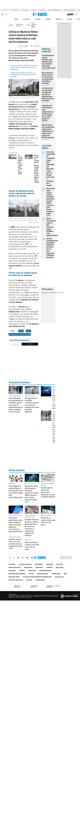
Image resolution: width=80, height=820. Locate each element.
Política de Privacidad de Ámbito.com (37, 577)
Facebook (13, 557)
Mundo (22, 571)
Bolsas (49, 292)
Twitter (9, 557)
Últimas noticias (25, 564)
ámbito (11, 25)
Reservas (33, 10)
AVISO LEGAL (59, 577)
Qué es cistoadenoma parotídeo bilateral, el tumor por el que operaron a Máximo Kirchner (52, 247)
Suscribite (30, 344)
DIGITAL (18, 586)
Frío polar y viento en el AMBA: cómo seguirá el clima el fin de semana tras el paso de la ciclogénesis (24, 67)
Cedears (61, 292)
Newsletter (65, 557)
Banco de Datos (15, 567)
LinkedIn (22, 557)
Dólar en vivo (15, 10)
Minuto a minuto (30, 483)
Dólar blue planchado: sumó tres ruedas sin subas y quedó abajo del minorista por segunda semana (15, 525)
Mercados (28, 567)
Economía (26, 19)
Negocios (59, 19)
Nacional (12, 571)
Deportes (32, 571)
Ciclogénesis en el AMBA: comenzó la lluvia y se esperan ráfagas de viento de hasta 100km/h (32, 405)
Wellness (59, 567)
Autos (31, 574)
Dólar (16, 19)
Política (48, 19)
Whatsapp (32, 557)
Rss (65, 574)
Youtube (27, 557)
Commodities (55, 292)
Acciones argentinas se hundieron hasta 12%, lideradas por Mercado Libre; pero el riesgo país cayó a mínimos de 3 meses (50, 168)
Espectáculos (42, 574)
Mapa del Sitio (14, 577)
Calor (28, 331)
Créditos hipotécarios (69, 10)
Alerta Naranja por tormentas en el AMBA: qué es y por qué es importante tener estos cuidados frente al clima (16, 405)
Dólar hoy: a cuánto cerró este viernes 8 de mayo (48, 521)
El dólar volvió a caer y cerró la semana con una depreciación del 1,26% (15, 543)
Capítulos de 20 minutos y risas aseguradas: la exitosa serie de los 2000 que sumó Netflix (48, 112)
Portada (12, 564)
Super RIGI (42, 10)
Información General (20, 25)
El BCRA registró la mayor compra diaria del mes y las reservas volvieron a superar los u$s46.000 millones (31, 527)
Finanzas (38, 19)
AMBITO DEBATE (53, 586)
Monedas (44, 292)
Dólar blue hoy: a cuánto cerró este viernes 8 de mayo (32, 545)
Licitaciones (40, 580)
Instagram (18, 557)
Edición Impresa (45, 571)
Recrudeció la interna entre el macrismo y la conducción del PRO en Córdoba (47, 78)
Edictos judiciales (16, 580)
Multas (29, 580)
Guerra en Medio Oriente (54, 10)
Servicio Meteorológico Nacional (19, 334)
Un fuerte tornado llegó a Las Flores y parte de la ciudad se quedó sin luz (20, 164)
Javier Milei (25, 10)
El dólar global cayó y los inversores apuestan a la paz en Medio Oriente (48, 492)
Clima (28, 25)
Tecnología (56, 574)
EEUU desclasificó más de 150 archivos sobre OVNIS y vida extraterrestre (52, 227)
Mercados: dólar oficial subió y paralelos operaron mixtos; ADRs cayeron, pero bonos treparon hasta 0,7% (50, 202)
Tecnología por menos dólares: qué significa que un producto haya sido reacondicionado (49, 61)
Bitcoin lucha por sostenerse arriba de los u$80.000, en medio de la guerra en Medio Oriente (48, 131)
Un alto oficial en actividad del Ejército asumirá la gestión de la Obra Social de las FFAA (48, 94)
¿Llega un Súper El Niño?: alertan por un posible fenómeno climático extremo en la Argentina (23, 74)
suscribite (70, 14)
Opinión (69, 19)
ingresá (76, 14)
